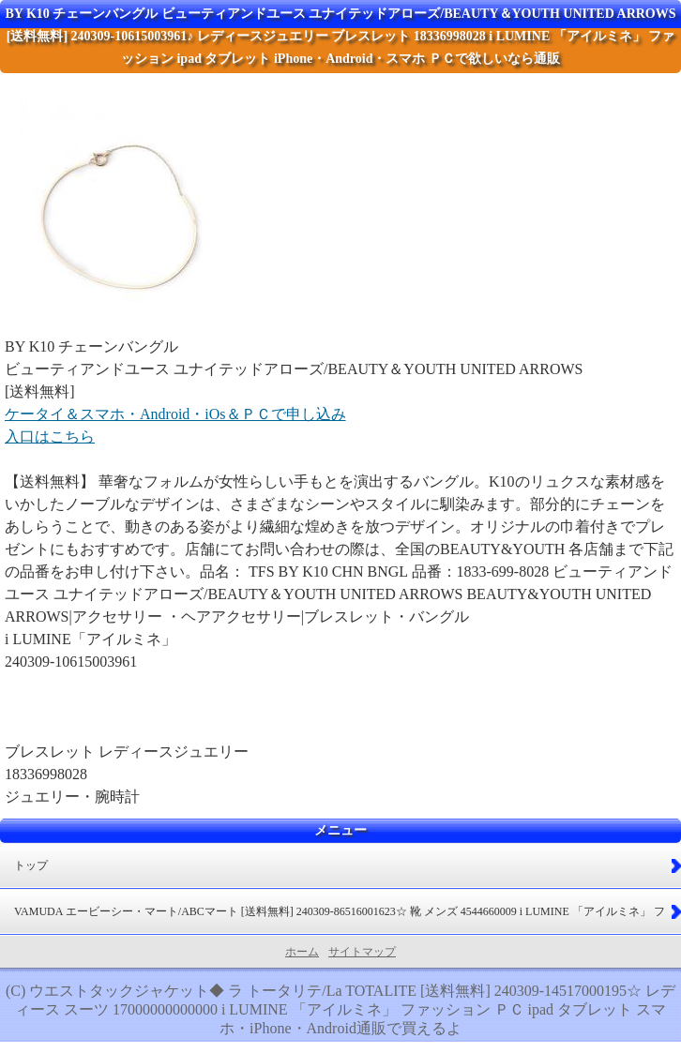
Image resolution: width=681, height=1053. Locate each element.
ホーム (302, 951)
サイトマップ (362, 951)
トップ (31, 865)
